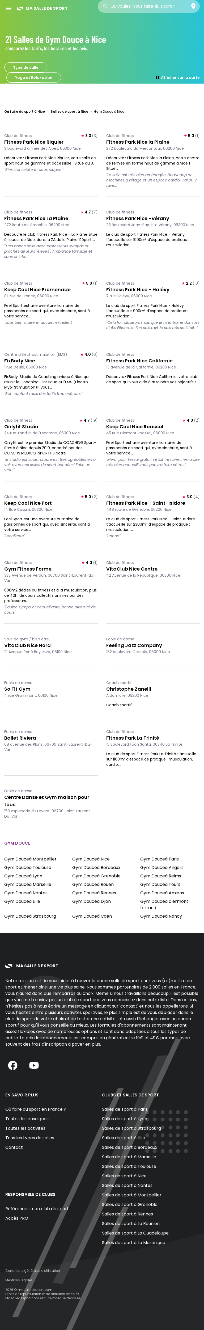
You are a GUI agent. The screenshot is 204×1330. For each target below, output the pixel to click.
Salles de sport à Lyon (124, 1119)
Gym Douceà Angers (162, 867)
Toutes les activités (25, 1128)
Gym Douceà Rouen (93, 884)
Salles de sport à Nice (69, 111)
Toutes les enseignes (27, 1119)
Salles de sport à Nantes (127, 1185)
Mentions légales (19, 1280)
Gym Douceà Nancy (161, 916)
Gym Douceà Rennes (94, 893)
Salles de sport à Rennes (127, 1214)
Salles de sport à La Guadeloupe (135, 1233)
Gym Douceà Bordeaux (96, 867)
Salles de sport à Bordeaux (129, 1147)
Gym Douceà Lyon (23, 876)
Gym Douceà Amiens (162, 893)
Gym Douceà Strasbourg (30, 916)
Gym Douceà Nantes (26, 893)
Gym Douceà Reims (160, 876)
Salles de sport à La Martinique (133, 1243)
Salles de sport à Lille (123, 1138)
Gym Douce (24, 87)
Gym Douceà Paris (159, 859)
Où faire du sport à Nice (24, 111)
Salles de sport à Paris (125, 1109)
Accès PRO (16, 1218)
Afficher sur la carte (177, 77)
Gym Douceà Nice (91, 859)
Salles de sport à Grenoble (130, 1204)
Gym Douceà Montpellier (30, 859)
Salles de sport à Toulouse (129, 1166)
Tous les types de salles (29, 1138)
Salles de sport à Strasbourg (131, 1128)
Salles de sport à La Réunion (131, 1223)
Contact (14, 1147)
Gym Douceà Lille (22, 901)
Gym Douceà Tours (160, 884)
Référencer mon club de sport (37, 1209)
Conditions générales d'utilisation (32, 1270)
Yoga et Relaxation (33, 77)
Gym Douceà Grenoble (96, 876)
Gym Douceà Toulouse (27, 867)
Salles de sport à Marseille (129, 1157)
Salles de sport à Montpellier (132, 1195)
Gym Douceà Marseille (27, 884)
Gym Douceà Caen (92, 916)
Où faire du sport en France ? (35, 1109)
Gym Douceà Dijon (91, 901)
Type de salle (26, 67)
